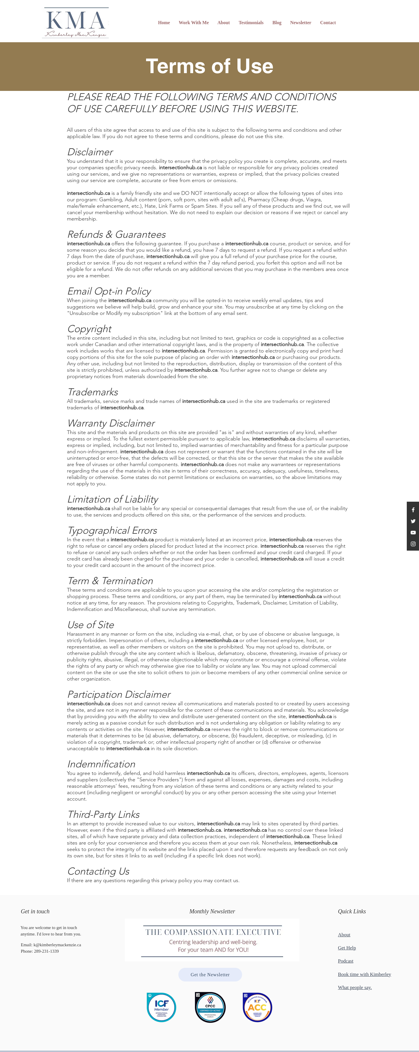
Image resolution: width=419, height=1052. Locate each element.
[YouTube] (413, 532)
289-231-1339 (46, 951)
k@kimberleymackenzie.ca (57, 944)
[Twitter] (413, 521)
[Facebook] (413, 510)
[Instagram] (413, 544)
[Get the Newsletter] (210, 974)
